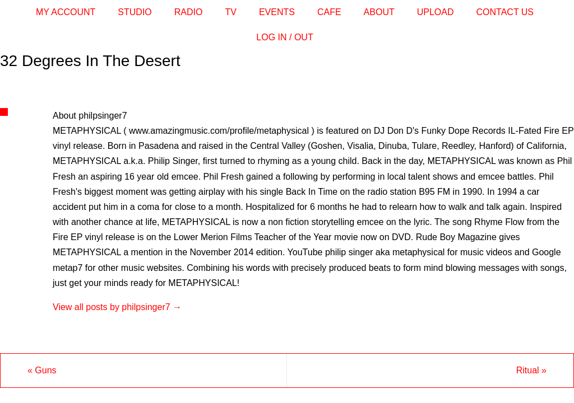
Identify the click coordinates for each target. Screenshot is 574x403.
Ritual (531, 370)
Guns (42, 370)
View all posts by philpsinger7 (117, 307)
